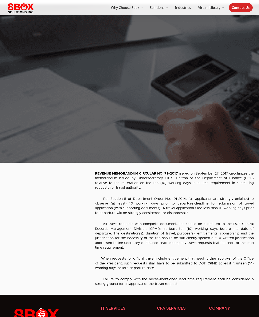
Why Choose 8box (127, 7)
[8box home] (21, 7)
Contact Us (241, 7)
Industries (183, 7)
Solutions (159, 7)
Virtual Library (211, 7)
